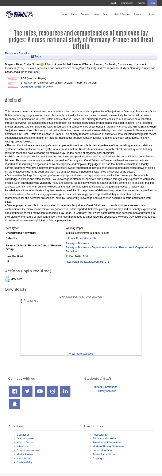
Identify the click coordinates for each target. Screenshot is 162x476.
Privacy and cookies (104, 438)
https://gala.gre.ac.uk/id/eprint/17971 (87, 261)
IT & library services (104, 390)
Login (152, 3)
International (126, 3)
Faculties (141, 3)
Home (64, 14)
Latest (95, 14)
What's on (22, 446)
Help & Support (122, 14)
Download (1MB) (31, 86)
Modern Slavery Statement (108, 446)
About (74, 14)
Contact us (23, 434)
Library (151, 14)
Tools (36, 56)
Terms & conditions (104, 454)
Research (139, 14)
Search (113, 3)
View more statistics (81, 353)
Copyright (98, 458)
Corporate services (28, 450)
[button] (7, 279)
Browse (85, 14)
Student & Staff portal (105, 386)
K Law (69, 238)
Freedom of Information (107, 442)
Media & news (25, 454)
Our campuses (25, 438)
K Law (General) (86, 238)
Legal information (103, 450)
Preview (48, 86)
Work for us (23, 458)
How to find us (25, 442)
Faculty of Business (77, 243)
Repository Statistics (17, 53)
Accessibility (100, 434)
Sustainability (24, 462)
